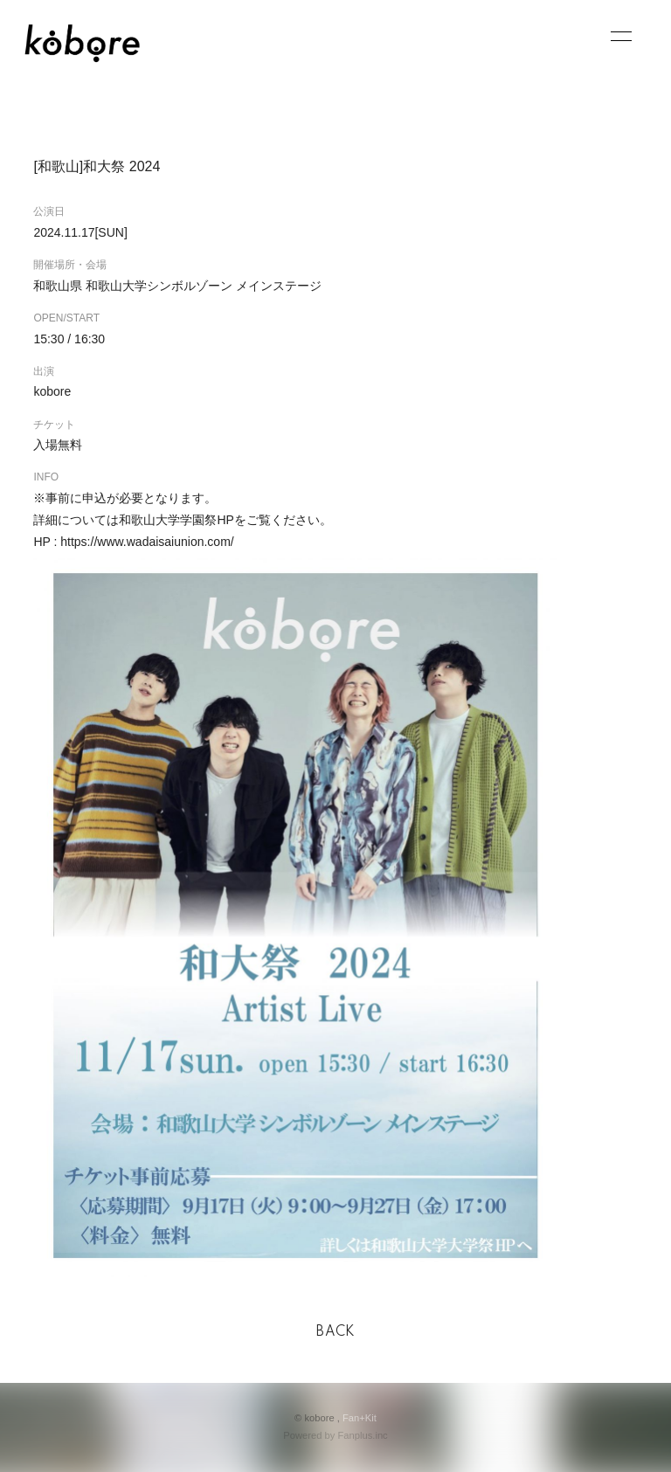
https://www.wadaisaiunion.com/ (146, 542)
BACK (335, 1332)
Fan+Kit (359, 1418)
